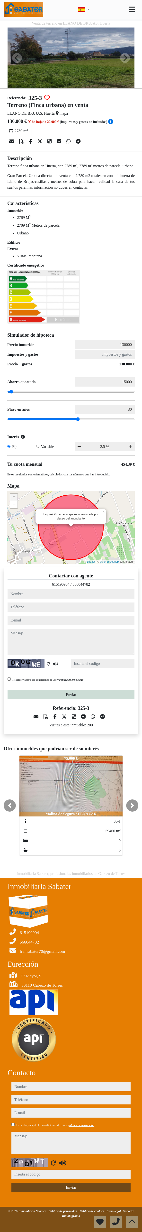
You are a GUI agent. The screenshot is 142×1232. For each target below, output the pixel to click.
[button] (10, 805)
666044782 (81, 584)
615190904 (61, 584)
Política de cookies (92, 1211)
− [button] (14, 504)
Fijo (15, 447)
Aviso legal (114, 1211)
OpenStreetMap (109, 561)
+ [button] (14, 497)
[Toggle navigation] (132, 9)
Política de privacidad (63, 1211)
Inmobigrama (71, 1216)
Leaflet (91, 561)
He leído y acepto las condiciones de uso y (47, 679)
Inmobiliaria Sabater (32, 1211)
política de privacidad (71, 679)
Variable (47, 447)
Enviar (71, 695)
